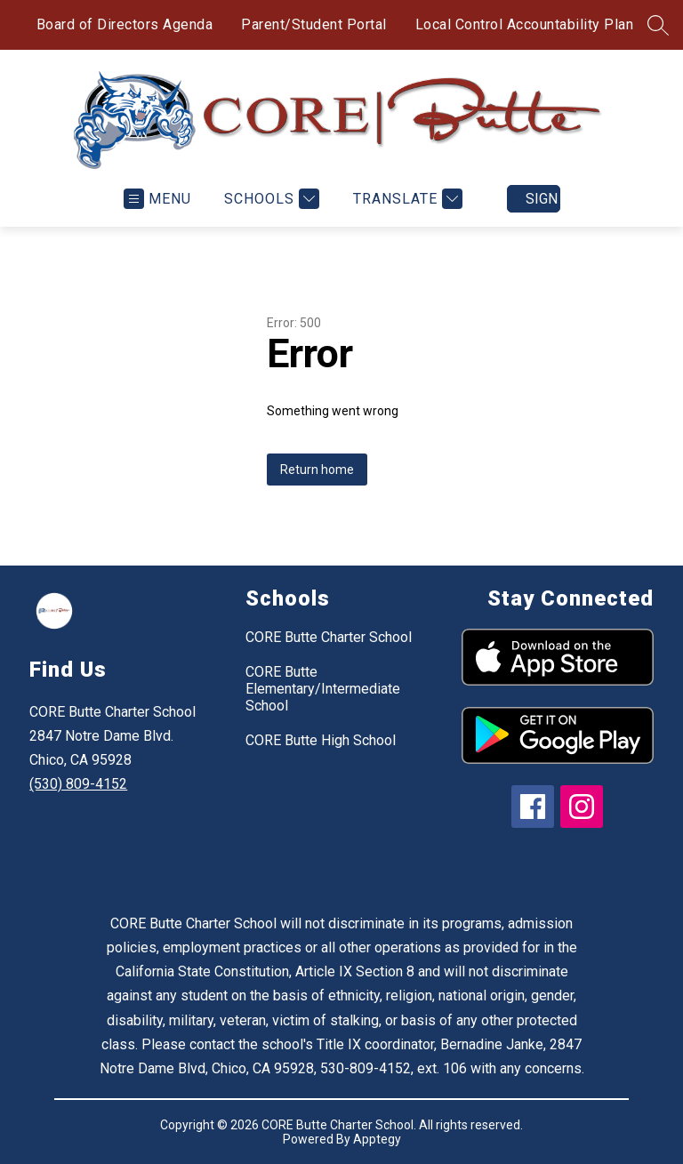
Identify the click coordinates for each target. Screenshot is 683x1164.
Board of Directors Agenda (124, 24)
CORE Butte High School (320, 740)
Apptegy (377, 1139)
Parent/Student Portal (314, 24)
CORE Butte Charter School (328, 637)
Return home (317, 469)
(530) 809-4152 (78, 783)
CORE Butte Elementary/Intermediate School (322, 688)
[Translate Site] (405, 199)
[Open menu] (157, 199)
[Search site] (658, 25)
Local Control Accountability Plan (524, 24)
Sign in (543, 198)
